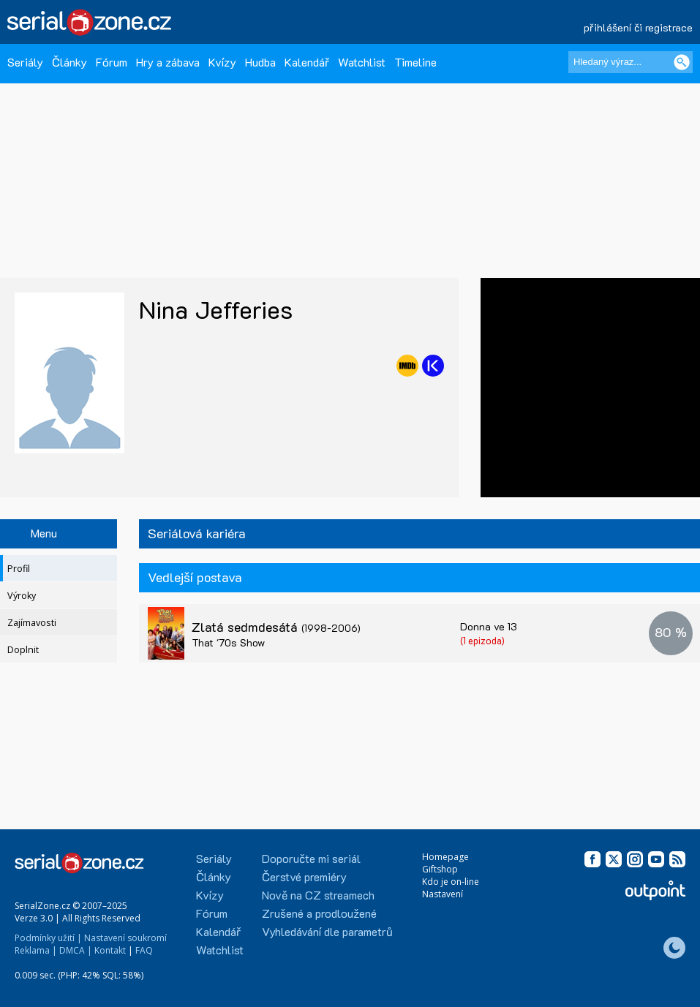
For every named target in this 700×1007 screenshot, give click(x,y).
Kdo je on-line (450, 881)
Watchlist (361, 61)
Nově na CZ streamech (318, 894)
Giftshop (440, 869)
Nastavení (442, 894)
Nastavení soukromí (125, 938)
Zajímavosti (31, 622)
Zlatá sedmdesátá (276, 626)
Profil (18, 568)
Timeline (415, 61)
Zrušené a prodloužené (319, 913)
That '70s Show (228, 642)
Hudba (260, 61)
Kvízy (222, 61)
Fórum (111, 61)
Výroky (21, 595)
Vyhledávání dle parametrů (327, 931)
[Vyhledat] (682, 62)
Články (69, 61)
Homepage (445, 857)
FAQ (144, 950)
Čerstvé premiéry (304, 876)
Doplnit (23, 650)
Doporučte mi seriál (311, 858)
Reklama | (36, 950)
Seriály (25, 61)
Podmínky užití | (48, 938)
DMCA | (75, 950)
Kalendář (307, 61)
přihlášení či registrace (638, 27)
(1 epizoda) (482, 640)
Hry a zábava (168, 61)
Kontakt (110, 950)
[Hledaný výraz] (630, 62)
